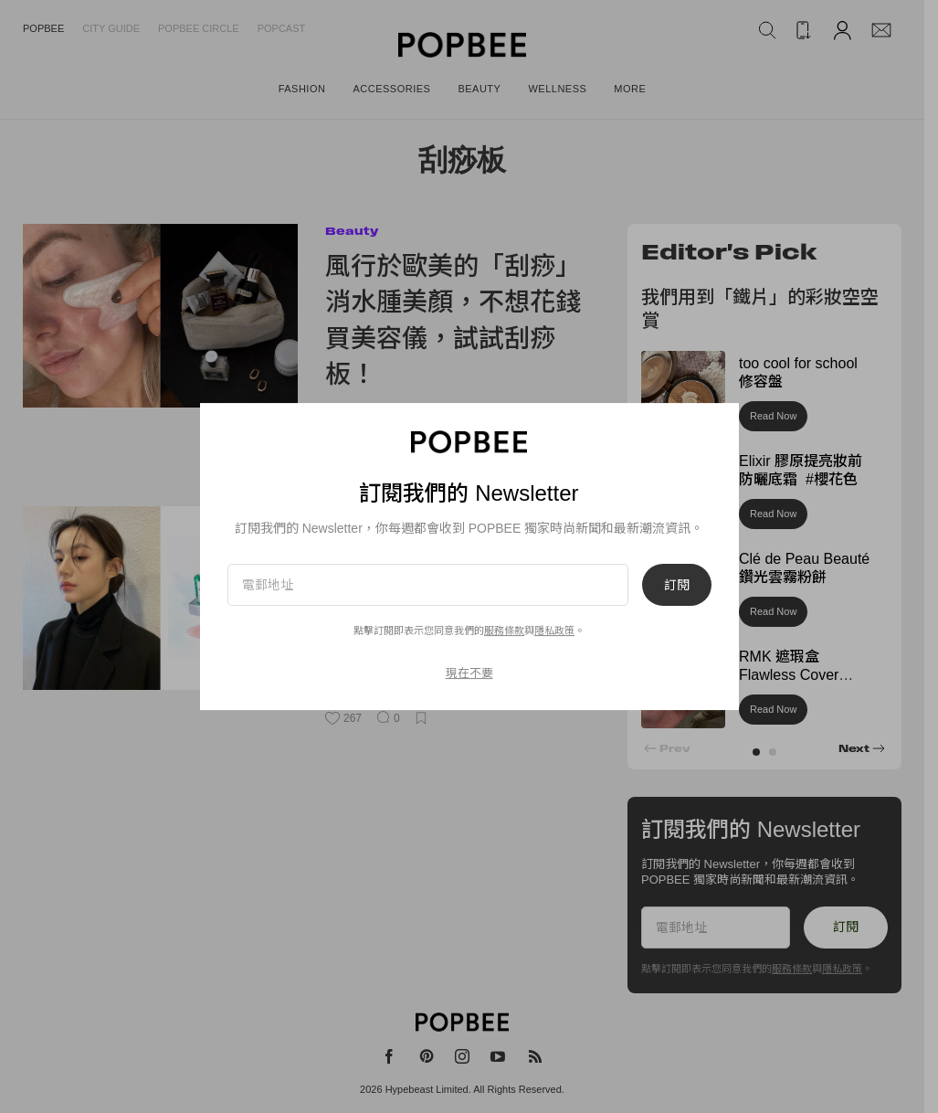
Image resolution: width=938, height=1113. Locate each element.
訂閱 (677, 585)
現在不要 (468, 673)
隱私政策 (554, 630)
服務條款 (504, 630)
